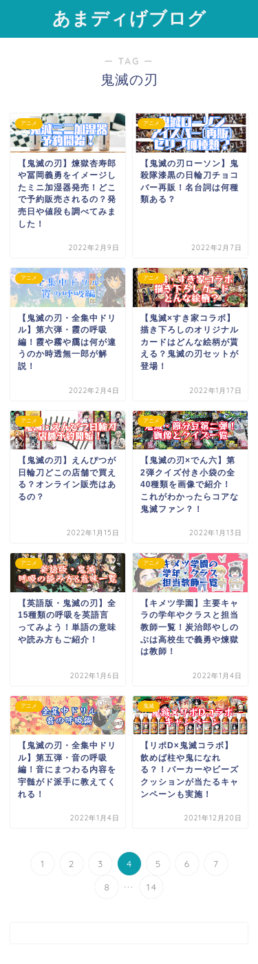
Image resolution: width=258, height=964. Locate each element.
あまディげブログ (129, 18)
